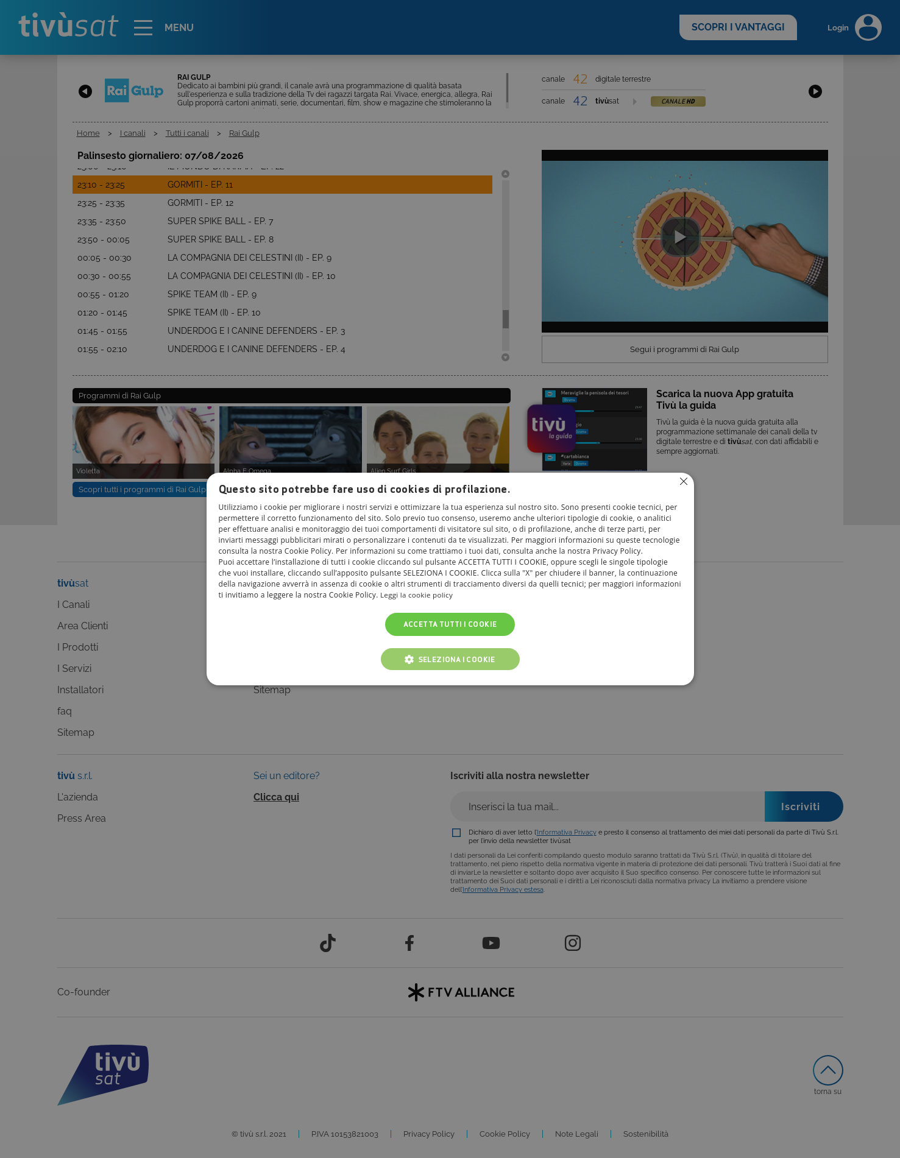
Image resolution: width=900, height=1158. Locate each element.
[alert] (450, 579)
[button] (450, 659)
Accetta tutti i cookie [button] (450, 624)
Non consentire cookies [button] (684, 482)
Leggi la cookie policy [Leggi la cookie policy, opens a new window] (417, 595)
